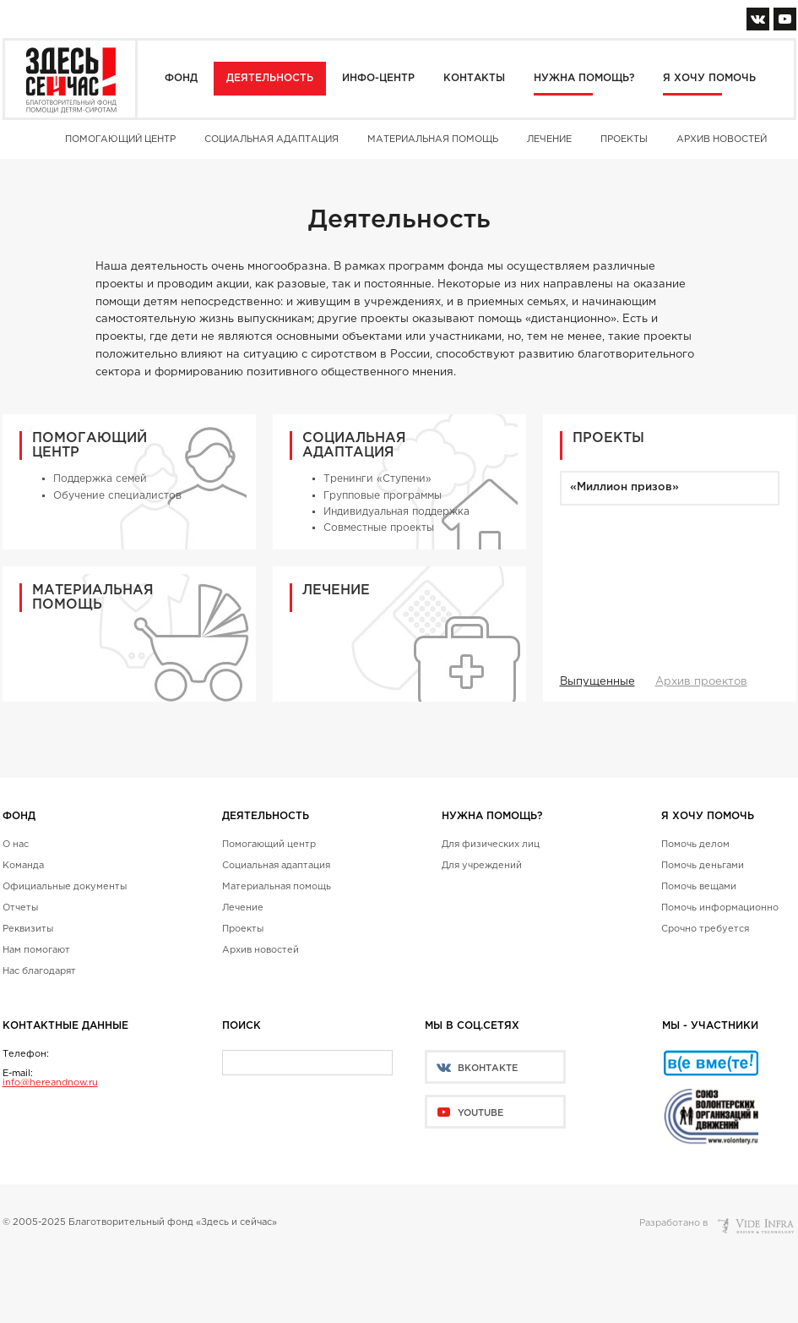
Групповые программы (382, 495)
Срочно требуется (705, 929)
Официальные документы (65, 887)
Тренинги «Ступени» (377, 479)
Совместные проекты (378, 528)
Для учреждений (482, 865)
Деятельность (269, 78)
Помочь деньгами (702, 865)
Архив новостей (721, 139)
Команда (23, 865)
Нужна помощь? (584, 78)
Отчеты (20, 908)
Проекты (624, 139)
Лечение (549, 139)
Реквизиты (28, 929)
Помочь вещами (698, 887)
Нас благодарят (39, 971)
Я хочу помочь (709, 78)
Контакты (474, 78)
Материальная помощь (432, 139)
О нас (16, 844)
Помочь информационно (720, 908)
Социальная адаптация (271, 139)
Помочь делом (695, 844)
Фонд (181, 78)
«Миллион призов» (624, 487)
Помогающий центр (120, 139)
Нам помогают (36, 950)
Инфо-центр (378, 78)
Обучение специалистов (117, 495)
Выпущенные (597, 681)
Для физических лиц (491, 844)
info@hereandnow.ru (50, 1083)
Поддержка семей (100, 479)
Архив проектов (701, 681)
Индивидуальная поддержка (396, 512)
